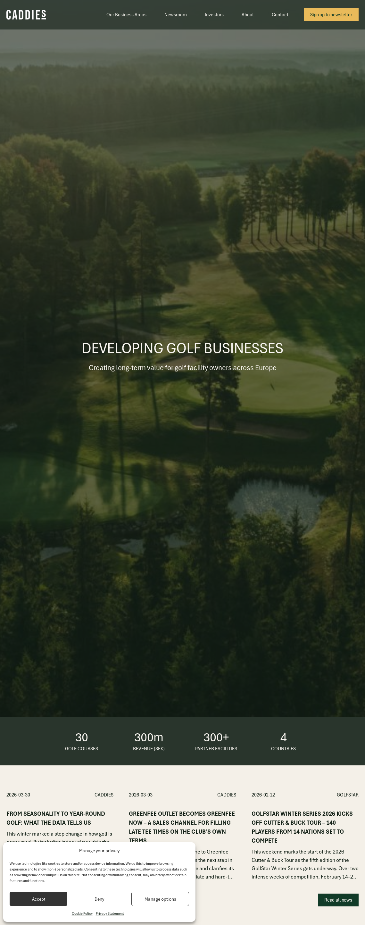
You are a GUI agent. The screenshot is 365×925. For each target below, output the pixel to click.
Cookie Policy (82, 913)
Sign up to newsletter (331, 15)
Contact (280, 15)
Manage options (160, 899)
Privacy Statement (110, 913)
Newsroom (175, 15)
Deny (99, 899)
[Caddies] (26, 15)
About (248, 15)
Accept (38, 899)
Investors (214, 15)
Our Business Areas (126, 15)
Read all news (338, 900)
